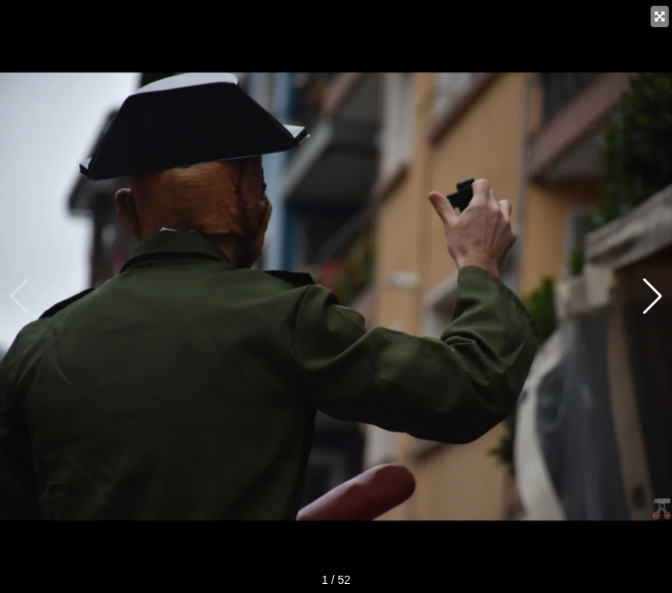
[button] (653, 296)
